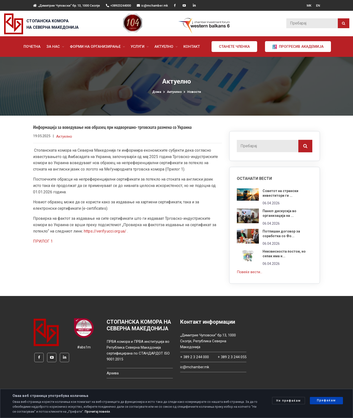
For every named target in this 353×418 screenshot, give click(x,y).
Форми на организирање (96, 46)
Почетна (32, 46)
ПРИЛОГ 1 (43, 241)
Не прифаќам (288, 400)
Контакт (192, 46)
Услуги (138, 46)
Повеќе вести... (249, 272)
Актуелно (165, 46)
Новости (194, 92)
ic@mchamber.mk (152, 5)
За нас (54, 46)
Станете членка (234, 46)
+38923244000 (118, 5)
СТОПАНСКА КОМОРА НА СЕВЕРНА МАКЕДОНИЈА (52, 24)
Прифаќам (326, 400)
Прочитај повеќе (97, 411)
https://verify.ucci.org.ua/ (105, 231)
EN (318, 5)
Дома (156, 92)
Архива (113, 373)
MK (309, 5)
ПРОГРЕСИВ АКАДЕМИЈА (298, 46)
